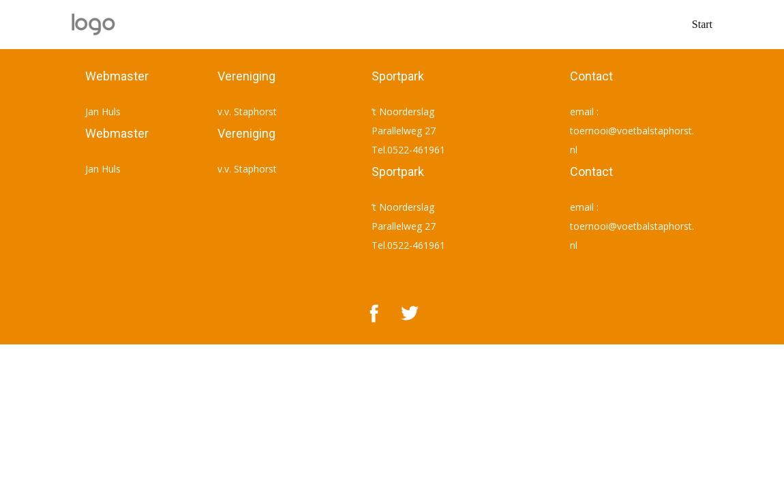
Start (702, 24)
